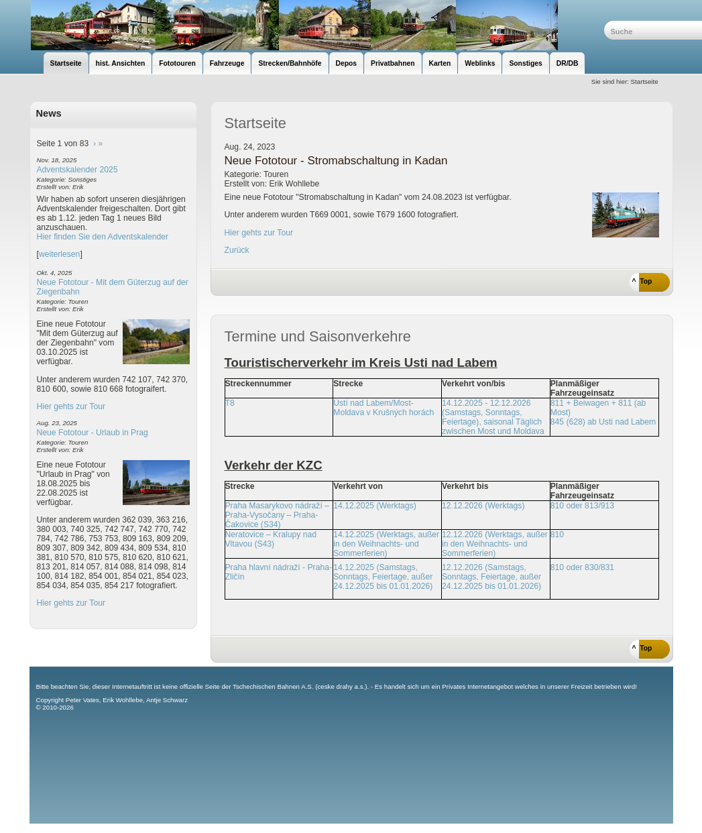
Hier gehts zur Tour (71, 406)
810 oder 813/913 (582, 505)
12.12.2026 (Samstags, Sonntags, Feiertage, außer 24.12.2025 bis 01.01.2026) (491, 577)
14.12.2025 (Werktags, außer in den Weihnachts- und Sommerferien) (386, 544)
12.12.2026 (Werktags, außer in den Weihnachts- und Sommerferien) (495, 544)
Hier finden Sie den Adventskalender (103, 236)
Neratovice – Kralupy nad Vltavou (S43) (271, 539)
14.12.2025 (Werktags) (374, 505)
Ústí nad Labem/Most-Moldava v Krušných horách (383, 407)
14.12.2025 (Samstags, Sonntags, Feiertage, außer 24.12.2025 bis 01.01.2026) (382, 577)
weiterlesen (59, 254)
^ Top (642, 281)
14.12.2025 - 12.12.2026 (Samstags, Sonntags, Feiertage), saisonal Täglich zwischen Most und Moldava (493, 417)
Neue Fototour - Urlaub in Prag (92, 432)
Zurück (237, 250)
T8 (230, 403)
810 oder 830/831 (582, 567)
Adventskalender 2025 (77, 169)
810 (557, 534)
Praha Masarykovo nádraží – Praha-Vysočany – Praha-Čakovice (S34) (277, 515)
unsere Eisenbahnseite (317, 25)
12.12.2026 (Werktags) (483, 505)
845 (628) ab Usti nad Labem (603, 422)
